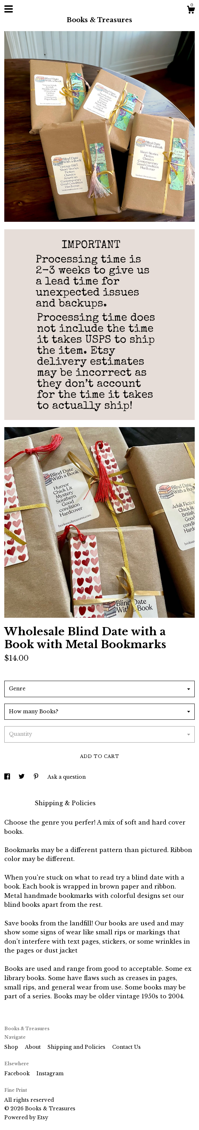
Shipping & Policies (65, 803)
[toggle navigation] (8, 9)
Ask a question (67, 777)
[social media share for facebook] (7, 777)
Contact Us (126, 1047)
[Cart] (191, 10)
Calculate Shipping (34, 671)
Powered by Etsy (26, 1117)
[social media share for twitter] (22, 777)
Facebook (17, 1073)
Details (16, 803)
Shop (12, 1047)
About (33, 1047)
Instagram (50, 1073)
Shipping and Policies (77, 1047)
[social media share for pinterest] (36, 777)
